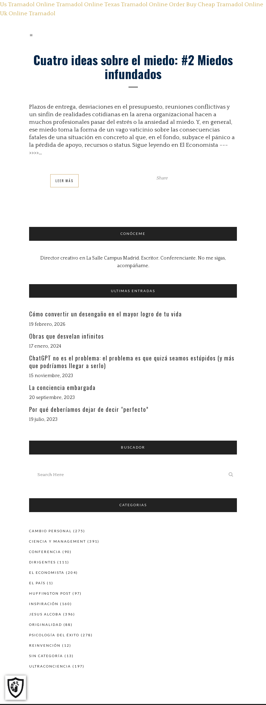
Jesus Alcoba (45, 614)
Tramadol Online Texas (87, 4)
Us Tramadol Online (27, 4)
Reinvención (45, 645)
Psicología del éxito (54, 635)
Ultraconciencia (50, 666)
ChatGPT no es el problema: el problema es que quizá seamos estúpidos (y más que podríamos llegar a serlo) (131, 362)
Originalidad (45, 624)
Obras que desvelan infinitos (66, 336)
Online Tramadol (32, 13)
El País (37, 583)
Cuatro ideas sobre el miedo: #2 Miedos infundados (133, 66)
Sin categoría (46, 656)
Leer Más (64, 180)
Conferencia (45, 552)
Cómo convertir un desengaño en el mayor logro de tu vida (105, 313)
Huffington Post (50, 593)
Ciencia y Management (57, 541)
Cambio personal (50, 531)
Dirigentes (42, 562)
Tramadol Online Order (153, 4)
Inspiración (44, 604)
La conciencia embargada (62, 387)
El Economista (46, 572)
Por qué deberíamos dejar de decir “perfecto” (89, 409)
